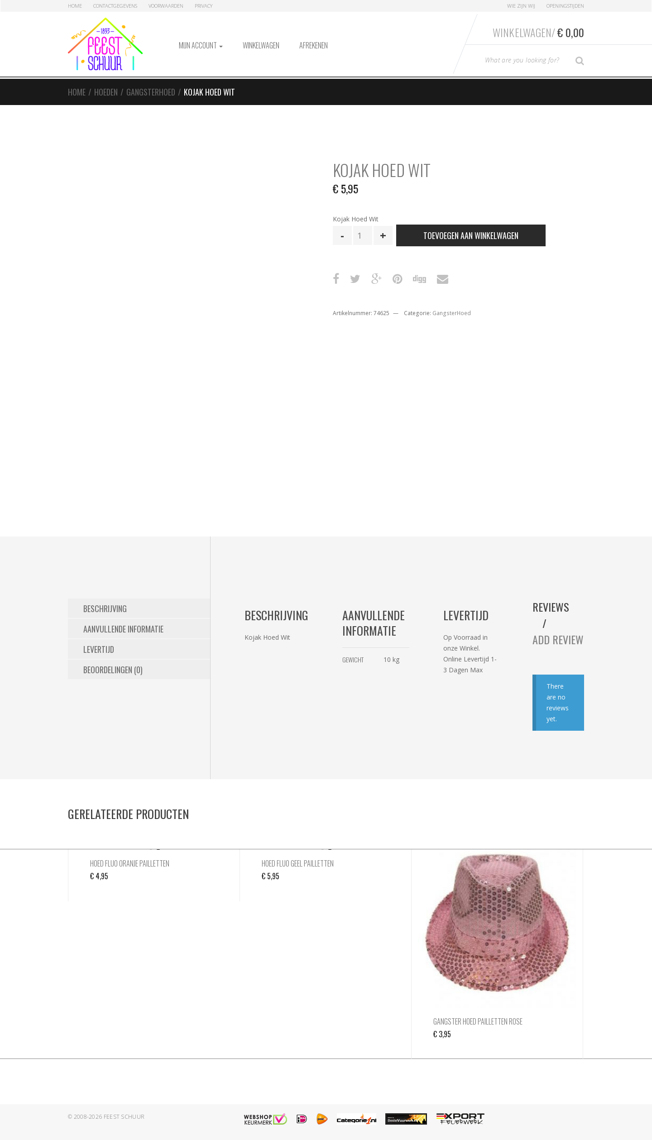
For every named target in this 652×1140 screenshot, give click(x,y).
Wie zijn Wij (521, 5)
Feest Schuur (124, 1117)
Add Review (558, 639)
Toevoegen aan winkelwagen (470, 235)
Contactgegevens (115, 5)
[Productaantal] (362, 235)
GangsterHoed (150, 92)
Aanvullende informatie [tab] (123, 629)
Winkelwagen (261, 45)
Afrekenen (313, 45)
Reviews (550, 607)
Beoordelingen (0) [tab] (113, 669)
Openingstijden (565, 5)
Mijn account (201, 45)
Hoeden (106, 92)
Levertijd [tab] (98, 649)
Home (75, 5)
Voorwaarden (166, 5)
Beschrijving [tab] (105, 608)
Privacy (203, 5)
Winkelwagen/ (538, 32)
